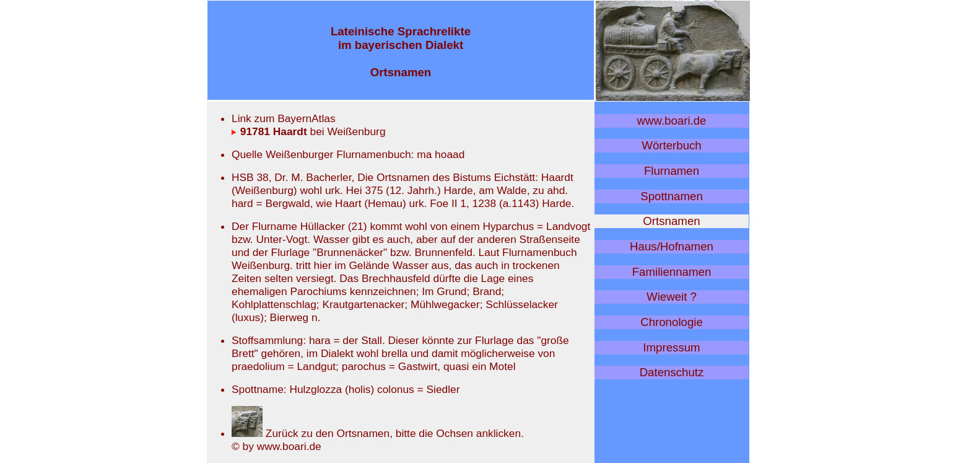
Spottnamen (671, 196)
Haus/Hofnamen (671, 246)
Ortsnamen (671, 220)
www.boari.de (672, 120)
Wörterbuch (671, 145)
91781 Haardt (269, 131)
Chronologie (671, 322)
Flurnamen (671, 170)
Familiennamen (672, 271)
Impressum (671, 347)
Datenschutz (672, 372)
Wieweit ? (672, 296)
